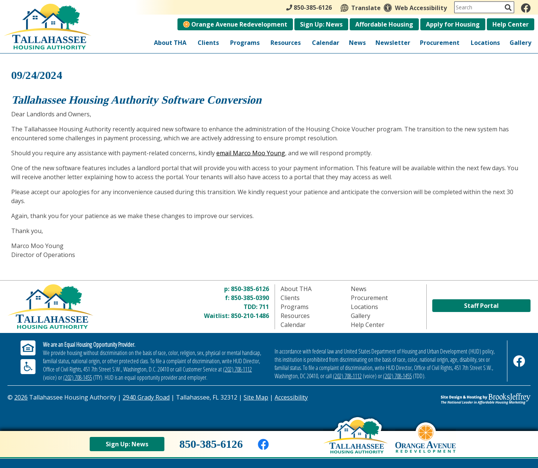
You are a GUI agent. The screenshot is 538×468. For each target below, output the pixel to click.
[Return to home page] (72, 306)
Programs (245, 43)
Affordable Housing (384, 24)
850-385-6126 (250, 289)
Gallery (520, 43)
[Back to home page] (355, 442)
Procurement (440, 43)
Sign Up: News (321, 24)
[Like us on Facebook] (526, 8)
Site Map (256, 397)
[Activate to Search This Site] (508, 7)
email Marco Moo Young (250, 153)
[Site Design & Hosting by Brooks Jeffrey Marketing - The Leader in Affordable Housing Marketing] (465, 398)
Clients (208, 43)
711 (264, 307)
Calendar (325, 43)
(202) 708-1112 (237, 369)
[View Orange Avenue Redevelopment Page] (425, 444)
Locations (485, 43)
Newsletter (392, 43)
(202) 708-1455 (77, 377)
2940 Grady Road (146, 397)
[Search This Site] (484, 7)
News (357, 43)
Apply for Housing (453, 24)
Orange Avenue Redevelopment (235, 24)
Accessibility (291, 397)
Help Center (510, 24)
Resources (285, 43)
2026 (21, 397)
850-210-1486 (250, 316)
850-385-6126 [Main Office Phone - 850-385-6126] (309, 7)
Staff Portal (481, 306)
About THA (170, 43)
